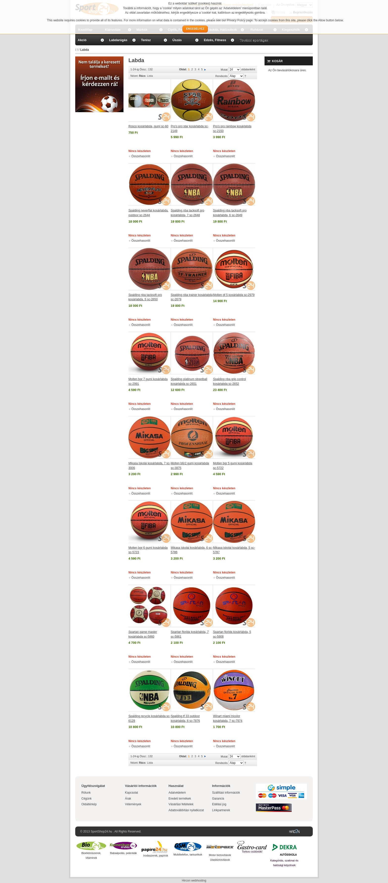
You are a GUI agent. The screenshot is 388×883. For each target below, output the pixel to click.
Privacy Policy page (240, 20)
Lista (150, 75)
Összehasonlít (140, 156)
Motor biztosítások (220, 855)
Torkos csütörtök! (252, 851)
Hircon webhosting (194, 880)
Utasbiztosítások (220, 859)
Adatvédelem (177, 792)
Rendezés (221, 76)
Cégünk (86, 798)
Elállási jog (219, 804)
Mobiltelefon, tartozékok (187, 854)
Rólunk (86, 792)
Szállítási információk (226, 792)
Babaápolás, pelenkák (123, 853)
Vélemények (133, 804)
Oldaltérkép (89, 804)
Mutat (224, 69)
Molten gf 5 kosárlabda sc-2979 (233, 295)
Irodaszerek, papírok (155, 855)
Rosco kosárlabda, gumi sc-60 (148, 126)
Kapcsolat (131, 792)
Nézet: (134, 75)
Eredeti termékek (180, 798)
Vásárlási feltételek (181, 804)
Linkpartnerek (221, 810)
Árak (128, 798)
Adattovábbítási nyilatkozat (186, 810)
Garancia (218, 798)
